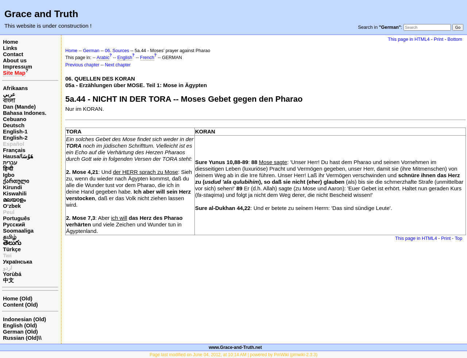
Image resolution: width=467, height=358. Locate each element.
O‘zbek (12, 206)
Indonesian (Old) (24, 319)
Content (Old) (20, 304)
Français (14, 150)
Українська (17, 261)
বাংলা (9, 100)
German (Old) (20, 331)
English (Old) (20, 325)
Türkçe (12, 249)
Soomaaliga (18, 230)
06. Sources (117, 50)
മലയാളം (14, 199)
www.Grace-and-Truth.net (235, 347)
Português (16, 218)
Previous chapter (82, 64)
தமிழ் (9, 237)
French (147, 57)
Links (10, 48)
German (91, 50)
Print (438, 39)
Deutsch (13, 125)
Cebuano (14, 119)
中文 (8, 280)
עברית (10, 162)
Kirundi (12, 187)
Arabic (103, 57)
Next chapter (118, 64)
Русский (14, 224)
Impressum (17, 66)
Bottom (455, 39)
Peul (9, 212)
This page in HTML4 (409, 39)
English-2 (15, 138)
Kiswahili (15, 193)
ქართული (16, 181)
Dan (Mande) (19, 107)
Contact (13, 54)
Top (458, 238)
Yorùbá (12, 274)
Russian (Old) (21, 338)
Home (10, 42)
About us (15, 60)
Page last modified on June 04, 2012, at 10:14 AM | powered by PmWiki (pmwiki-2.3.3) (233, 354)
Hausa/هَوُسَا (18, 156)
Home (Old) (17, 298)
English (124, 57)
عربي (9, 94)
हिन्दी (8, 169)
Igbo (9, 175)
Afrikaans (15, 88)
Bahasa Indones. (24, 113)
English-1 (15, 131)
